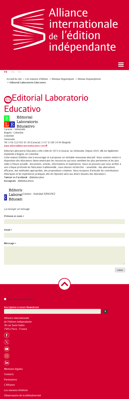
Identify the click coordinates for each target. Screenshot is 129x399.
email (8, 229)
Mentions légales (13, 368)
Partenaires (10, 379)
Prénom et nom (14, 215)
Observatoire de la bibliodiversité (22, 395)
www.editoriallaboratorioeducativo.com (24, 145)
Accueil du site (14, 78)
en (12, 71)
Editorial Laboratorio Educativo (28, 82)
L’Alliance (9, 384)
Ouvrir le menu (121, 64)
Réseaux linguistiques (63, 78)
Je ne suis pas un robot (19, 299)
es (19, 71)
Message (10, 243)
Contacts (9, 374)
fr (5, 71)
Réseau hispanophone (89, 78)
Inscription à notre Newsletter (21, 307)
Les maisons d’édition (36, 78)
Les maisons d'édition (16, 390)
